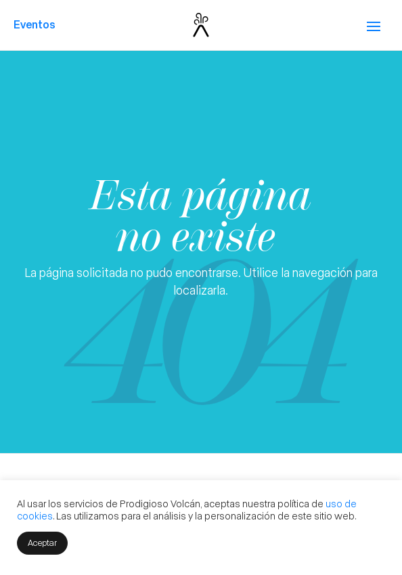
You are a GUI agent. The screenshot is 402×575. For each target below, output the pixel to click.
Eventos (34, 24)
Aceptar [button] (42, 542)
